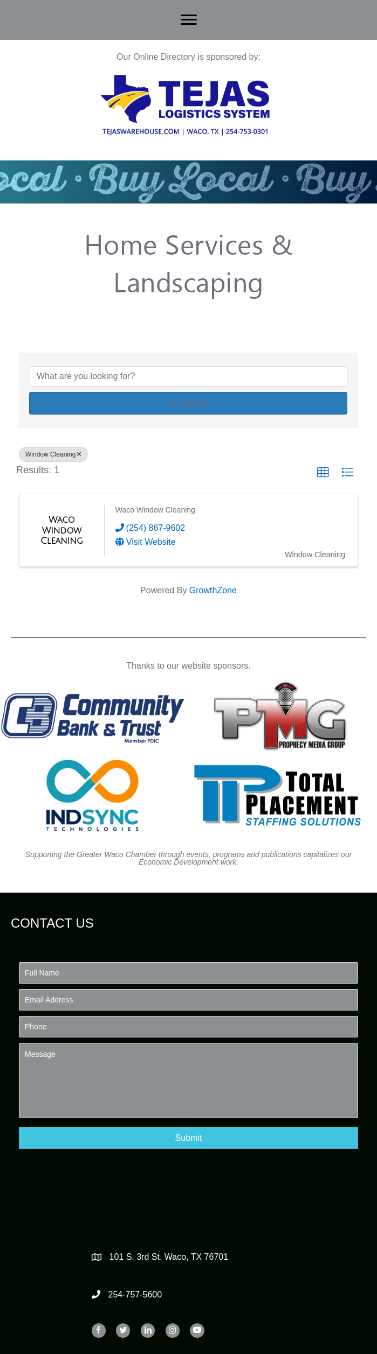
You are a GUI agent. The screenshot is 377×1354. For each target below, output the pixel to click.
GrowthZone (213, 590)
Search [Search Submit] (188, 403)
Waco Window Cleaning (155, 510)
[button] (323, 472)
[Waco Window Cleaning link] (61, 530)
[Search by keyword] (188, 376)
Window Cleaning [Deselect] (53, 454)
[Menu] (188, 20)
